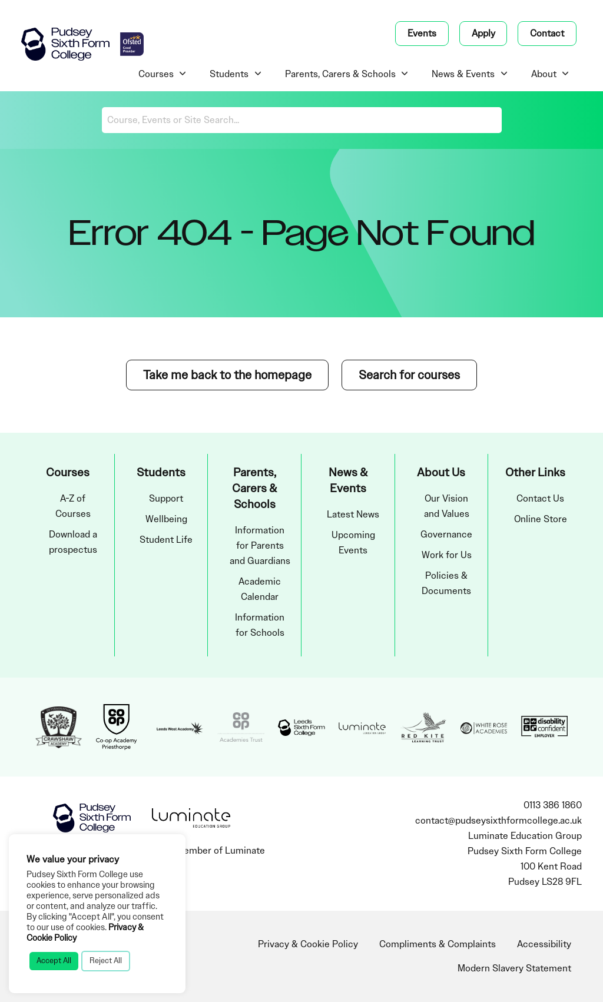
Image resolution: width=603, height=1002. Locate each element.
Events (421, 33)
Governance (446, 534)
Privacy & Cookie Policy (308, 944)
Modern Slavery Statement (514, 968)
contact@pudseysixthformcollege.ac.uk (498, 820)
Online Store (540, 519)
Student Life (166, 539)
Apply (483, 33)
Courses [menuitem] (156, 74)
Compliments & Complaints (437, 944)
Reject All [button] (106, 960)
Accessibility (544, 944)
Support (166, 498)
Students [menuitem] (229, 74)
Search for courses (409, 375)
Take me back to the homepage (227, 375)
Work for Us (447, 555)
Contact (547, 33)
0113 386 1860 (553, 805)
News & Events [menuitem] (463, 74)
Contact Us (540, 498)
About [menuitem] (543, 74)
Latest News (353, 514)
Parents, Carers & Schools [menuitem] (340, 74)
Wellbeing (166, 519)
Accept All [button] (54, 960)
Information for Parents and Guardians (260, 546)
